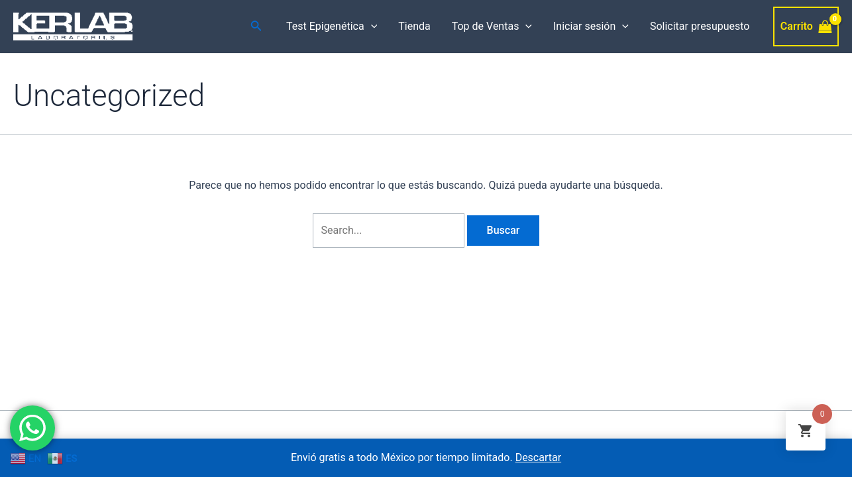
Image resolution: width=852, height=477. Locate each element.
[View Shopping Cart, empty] (806, 26)
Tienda (414, 26)
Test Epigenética (331, 26)
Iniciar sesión (591, 26)
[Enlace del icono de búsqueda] (256, 27)
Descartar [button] (538, 457)
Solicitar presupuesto (700, 26)
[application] (371, 26)
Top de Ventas (492, 26)
